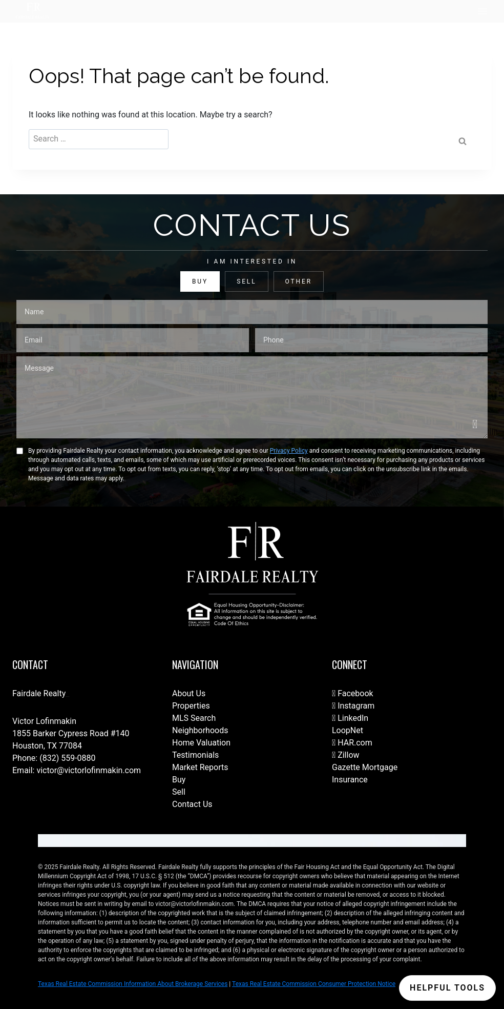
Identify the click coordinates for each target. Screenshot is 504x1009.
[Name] (252, 312)
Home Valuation (201, 743)
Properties (191, 706)
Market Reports (200, 767)
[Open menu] (482, 11)
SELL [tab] (246, 281)
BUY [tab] (200, 281)
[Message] (252, 397)
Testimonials (195, 755)
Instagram (353, 706)
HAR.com (352, 743)
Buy (178, 779)
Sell (178, 792)
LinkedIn (350, 718)
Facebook (352, 693)
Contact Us (192, 804)
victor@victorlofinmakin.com (88, 770)
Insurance (350, 779)
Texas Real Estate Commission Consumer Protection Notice (313, 983)
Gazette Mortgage (364, 767)
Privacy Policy (289, 450)
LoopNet (347, 730)
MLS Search (194, 718)
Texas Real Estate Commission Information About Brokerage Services (132, 983)
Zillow (346, 755)
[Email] (132, 340)
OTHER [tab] (298, 281)
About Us (188, 693)
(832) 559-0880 (67, 758)
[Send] (475, 424)
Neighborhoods (200, 730)
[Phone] (371, 340)
